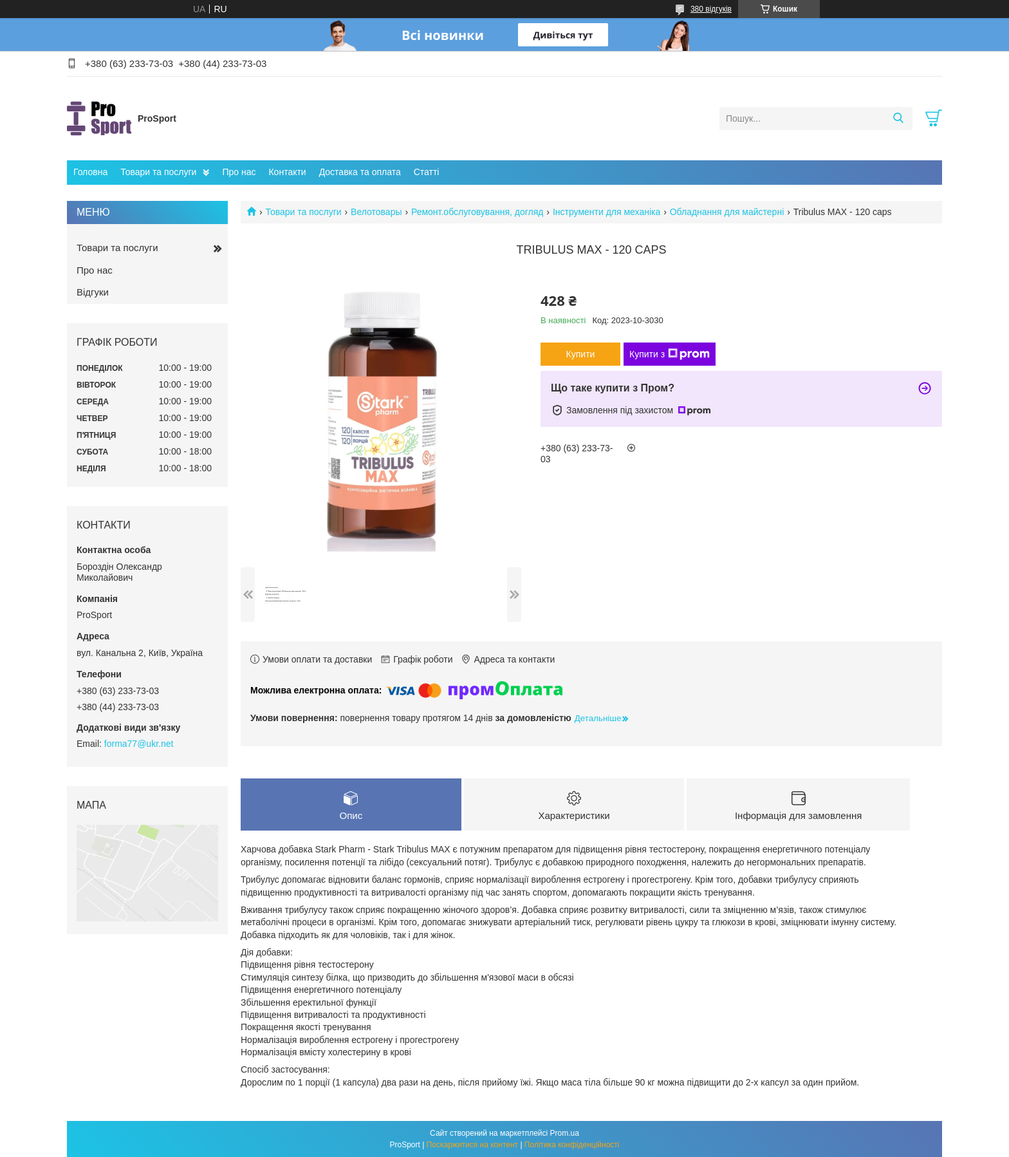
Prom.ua (564, 1133)
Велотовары (376, 212)
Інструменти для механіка (606, 212)
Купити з (669, 354)
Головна (90, 172)
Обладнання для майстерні (727, 212)
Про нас (238, 172)
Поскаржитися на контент (472, 1144)
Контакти (287, 172)
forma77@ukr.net (139, 743)
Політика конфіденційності (572, 1144)
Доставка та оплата (360, 172)
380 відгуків (711, 9)
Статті (427, 172)
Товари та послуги (158, 172)
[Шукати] (898, 118)
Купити (580, 354)
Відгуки (93, 292)
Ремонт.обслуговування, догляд (477, 212)
